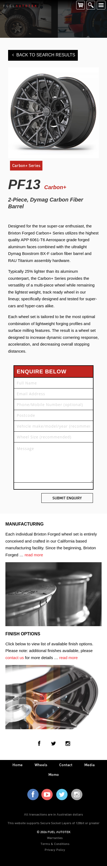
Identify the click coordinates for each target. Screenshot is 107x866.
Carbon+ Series (26, 165)
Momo (53, 774)
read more (34, 555)
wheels (41, 764)
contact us (14, 657)
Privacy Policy (55, 849)
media (89, 764)
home (17, 764)
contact (65, 764)
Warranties (55, 838)
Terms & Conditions (55, 843)
